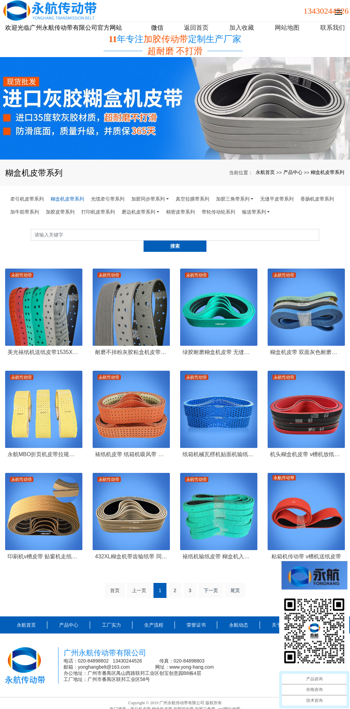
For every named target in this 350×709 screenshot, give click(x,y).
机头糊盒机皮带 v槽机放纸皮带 (306, 443)
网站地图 (287, 27)
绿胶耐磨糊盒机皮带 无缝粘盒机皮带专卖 (219, 341)
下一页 (211, 579)
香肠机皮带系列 (317, 199)
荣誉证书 (196, 613)
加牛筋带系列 (24, 212)
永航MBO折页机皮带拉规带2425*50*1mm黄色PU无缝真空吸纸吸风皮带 (44, 443)
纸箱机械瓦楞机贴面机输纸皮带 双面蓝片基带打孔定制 (219, 443)
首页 (115, 579)
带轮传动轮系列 (218, 212)
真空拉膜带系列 (192, 199)
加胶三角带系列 (233, 199)
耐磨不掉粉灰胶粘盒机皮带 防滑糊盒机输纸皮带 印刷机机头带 (131, 341)
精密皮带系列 (180, 212)
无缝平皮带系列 (277, 199)
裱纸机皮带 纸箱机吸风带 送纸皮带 (131, 443)
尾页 (235, 579)
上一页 (139, 579)
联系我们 (332, 27)
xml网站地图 (228, 697)
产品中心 (292, 172)
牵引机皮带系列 (27, 199)
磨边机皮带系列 (138, 212)
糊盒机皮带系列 (327, 172)
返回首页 (196, 27)
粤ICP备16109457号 (175, 703)
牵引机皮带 (140, 697)
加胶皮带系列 (60, 212)
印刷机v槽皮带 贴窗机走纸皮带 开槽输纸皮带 (44, 545)
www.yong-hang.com (192, 655)
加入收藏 (241, 27)
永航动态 (238, 613)
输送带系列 (254, 212)
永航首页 (265, 172)
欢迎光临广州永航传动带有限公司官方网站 (63, 27)
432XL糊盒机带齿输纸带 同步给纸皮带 (131, 545)
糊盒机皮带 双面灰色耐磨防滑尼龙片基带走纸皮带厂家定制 (306, 341)
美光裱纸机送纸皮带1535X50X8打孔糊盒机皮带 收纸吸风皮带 (44, 341)
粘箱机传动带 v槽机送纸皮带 (306, 545)
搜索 (319, 234)
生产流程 (153, 613)
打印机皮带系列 (98, 212)
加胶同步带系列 (148, 199)
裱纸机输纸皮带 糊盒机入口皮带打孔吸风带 (219, 545)
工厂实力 (111, 613)
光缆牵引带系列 (107, 199)
